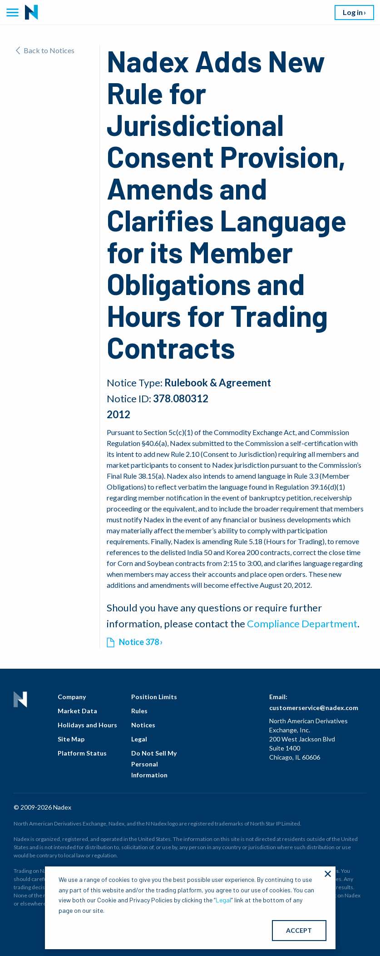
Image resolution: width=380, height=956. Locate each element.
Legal (139, 739)
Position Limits (154, 697)
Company (72, 697)
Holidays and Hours (87, 725)
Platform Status (82, 753)
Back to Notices (45, 50)
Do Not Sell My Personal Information (154, 764)
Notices (143, 725)
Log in (353, 12)
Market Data (77, 711)
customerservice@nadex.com (313, 707)
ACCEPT (299, 930)
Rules (139, 711)
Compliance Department (302, 623)
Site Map (71, 739)
